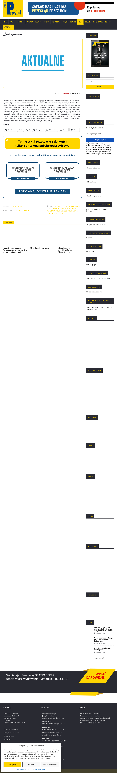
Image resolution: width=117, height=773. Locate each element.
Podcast (73, 22)
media (73, 208)
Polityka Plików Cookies (12, 732)
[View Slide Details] (70, 8)
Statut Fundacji (9, 736)
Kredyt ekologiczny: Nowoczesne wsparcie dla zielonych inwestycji (15, 250)
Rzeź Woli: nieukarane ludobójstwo (102, 649)
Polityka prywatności (38, 769)
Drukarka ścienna (93, 168)
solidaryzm (73, 211)
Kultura (38, 22)
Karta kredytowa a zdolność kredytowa (96, 210)
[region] (70, 8)
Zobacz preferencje (50, 765)
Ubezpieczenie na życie (94, 292)
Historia (46, 22)
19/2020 (14, 206)
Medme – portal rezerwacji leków (98, 278)
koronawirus (64, 208)
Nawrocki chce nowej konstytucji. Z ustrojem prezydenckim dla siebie (103, 629)
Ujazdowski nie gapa (39, 248)
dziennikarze (59, 206)
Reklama (87, 22)
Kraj (5, 22)
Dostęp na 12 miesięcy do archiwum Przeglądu (61, 169)
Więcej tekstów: (100, 658)
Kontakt (108, 22)
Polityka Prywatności (11, 729)
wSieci (62, 213)
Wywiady (30, 22)
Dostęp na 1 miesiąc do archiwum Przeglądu (22, 169)
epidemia (70, 206)
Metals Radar (92, 182)
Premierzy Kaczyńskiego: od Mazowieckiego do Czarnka (103, 639)
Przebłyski (28, 211)
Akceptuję (12, 765)
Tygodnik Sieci (53, 213)
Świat (11, 22)
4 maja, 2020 (77, 93)
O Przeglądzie (98, 22)
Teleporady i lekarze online (96, 224)
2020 (20, 206)
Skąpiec (89, 238)
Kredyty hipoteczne (94, 196)
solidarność (61, 211)
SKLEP (80, 22)
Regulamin (7, 739)
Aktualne (19, 211)
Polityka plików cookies (23, 769)
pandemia (51, 211)
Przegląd (65, 93)
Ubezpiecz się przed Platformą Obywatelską (65, 250)
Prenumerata (56, 22)
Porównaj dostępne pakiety (42, 191)
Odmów (31, 765)
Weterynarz (90, 251)
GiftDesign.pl (91, 264)
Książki (65, 22)
